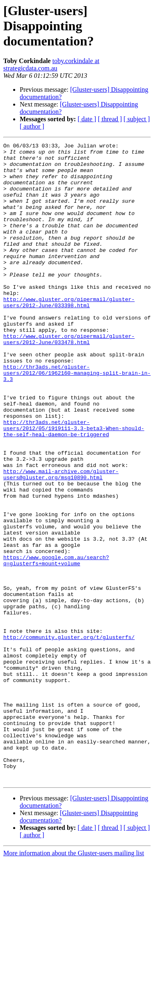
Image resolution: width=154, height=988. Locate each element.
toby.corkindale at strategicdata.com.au (51, 64)
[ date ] (87, 119)
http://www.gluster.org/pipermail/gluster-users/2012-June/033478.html (69, 379)
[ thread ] (110, 119)
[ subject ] (137, 119)
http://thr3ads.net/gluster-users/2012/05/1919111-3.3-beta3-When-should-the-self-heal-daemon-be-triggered (73, 486)
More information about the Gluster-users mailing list (73, 980)
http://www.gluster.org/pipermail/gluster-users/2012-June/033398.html (69, 334)
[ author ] (32, 126)
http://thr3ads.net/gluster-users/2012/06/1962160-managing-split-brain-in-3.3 (77, 419)
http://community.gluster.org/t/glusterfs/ (69, 736)
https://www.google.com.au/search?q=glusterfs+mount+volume (56, 644)
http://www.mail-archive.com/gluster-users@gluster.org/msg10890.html (61, 541)
